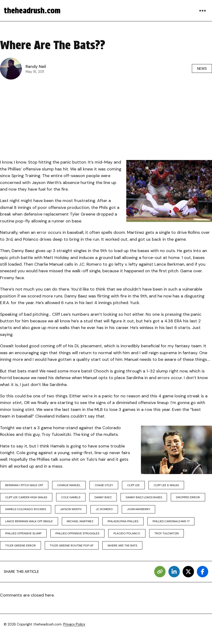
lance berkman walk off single (29, 521)
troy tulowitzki (166, 533)
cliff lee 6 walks (166, 485)
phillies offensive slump (23, 533)
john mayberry (138, 509)
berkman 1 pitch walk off (24, 485)
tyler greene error (20, 545)
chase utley (104, 485)
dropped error (188, 497)
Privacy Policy (74, 624)
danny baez (103, 497)
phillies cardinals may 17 (171, 521)
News (202, 68)
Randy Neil (36, 66)
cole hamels (70, 497)
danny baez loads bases (144, 497)
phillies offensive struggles (77, 533)
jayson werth (70, 509)
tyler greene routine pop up (71, 545)
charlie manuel (69, 485)
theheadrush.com (32, 10)
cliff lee (133, 485)
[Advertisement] (106, 118)
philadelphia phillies (123, 521)
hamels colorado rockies (25, 509)
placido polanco (126, 533)
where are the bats (122, 545)
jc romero (104, 509)
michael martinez (80, 521)
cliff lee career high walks (26, 497)
